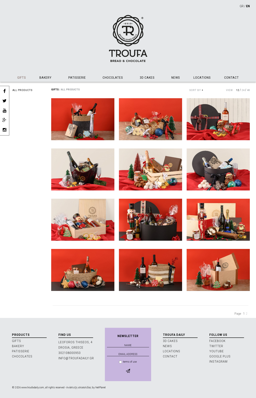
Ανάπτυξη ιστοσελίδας (78, 387)
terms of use (128, 361)
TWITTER (216, 346)
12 (237, 90)
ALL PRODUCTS (22, 90)
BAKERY (45, 77)
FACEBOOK (217, 341)
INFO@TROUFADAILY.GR (76, 358)
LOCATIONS (202, 77)
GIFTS (21, 77)
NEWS (175, 77)
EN (248, 6)
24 (243, 90)
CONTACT (231, 77)
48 (248, 90)
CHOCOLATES (113, 77)
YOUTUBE (216, 351)
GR (242, 6)
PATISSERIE (77, 77)
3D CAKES (147, 77)
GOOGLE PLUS (220, 356)
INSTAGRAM (218, 361)
